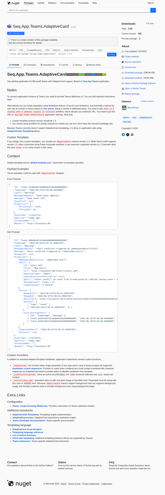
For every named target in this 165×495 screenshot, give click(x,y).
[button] (111, 54)
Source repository (133, 62)
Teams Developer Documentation (28, 420)
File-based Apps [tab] (88, 50)
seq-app (127, 122)
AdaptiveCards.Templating (20, 131)
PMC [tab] (21, 50)
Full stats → (151, 23)
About (63, 484)
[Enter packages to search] (79, 10)
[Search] (153, 10)
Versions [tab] (77, 65)
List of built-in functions (24, 435)
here (9, 99)
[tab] (29, 3)
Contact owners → (148, 101)
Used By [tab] (63, 65)
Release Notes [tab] (93, 65)
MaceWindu (133, 108)
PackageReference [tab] (34, 50)
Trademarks (106, 484)
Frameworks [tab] (30, 65)
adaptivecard (146, 117)
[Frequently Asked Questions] (111, 462)
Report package (132, 94)
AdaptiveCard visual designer (27, 429)
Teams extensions (21, 441)
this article (48, 109)
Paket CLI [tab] (56, 50)
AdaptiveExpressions (23, 417)
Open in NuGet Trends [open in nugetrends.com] (135, 88)
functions (50, 359)
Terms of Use (74, 484)
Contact (12, 462)
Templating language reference (27, 432)
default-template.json (40, 163)
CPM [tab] (47, 50)
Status (62, 462)
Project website (132, 56)
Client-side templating (23, 438)
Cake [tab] (100, 50)
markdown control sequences (27, 368)
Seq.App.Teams (91, 81)
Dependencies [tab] (48, 65)
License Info (130, 67)
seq (134, 117)
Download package (134, 72)
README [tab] (14, 65)
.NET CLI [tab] (12, 50)
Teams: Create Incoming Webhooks (30, 406)
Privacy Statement (90, 484)
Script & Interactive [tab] (71, 50)
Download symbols (133, 78)
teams (126, 117)
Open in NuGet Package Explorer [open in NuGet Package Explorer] (140, 83)
